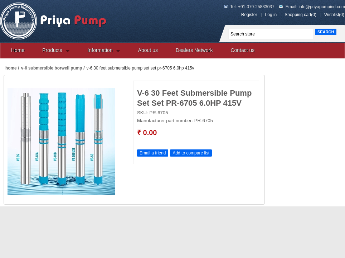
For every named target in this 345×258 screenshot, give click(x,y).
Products (52, 50)
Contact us (242, 50)
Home (17, 50)
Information (100, 50)
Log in (271, 14)
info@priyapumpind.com (321, 6)
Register (249, 14)
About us (148, 50)
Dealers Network (194, 50)
